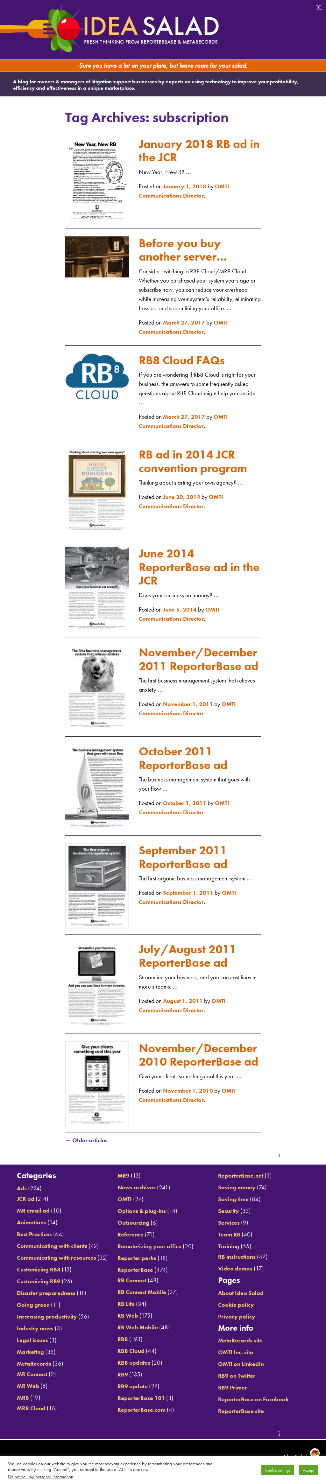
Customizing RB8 (36, 1279)
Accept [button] (308, 1470)
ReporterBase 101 (140, 1399)
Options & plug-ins (141, 1211)
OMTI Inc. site (237, 1353)
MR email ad (30, 1211)
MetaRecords (30, 1373)
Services (230, 1223)
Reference (129, 1235)
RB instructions (239, 1257)
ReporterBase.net (242, 1176)
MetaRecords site (242, 1341)
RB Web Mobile (137, 1328)
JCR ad (22, 1199)
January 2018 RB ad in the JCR (195, 148)
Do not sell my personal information (40, 1477)
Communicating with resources (54, 1258)
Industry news (32, 1338)
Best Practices (31, 1235)
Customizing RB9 (36, 1291)
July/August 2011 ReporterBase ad (190, 957)
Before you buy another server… (185, 247)
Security (230, 1211)
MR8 (19, 1407)
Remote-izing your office (149, 1247)
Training (230, 1247)
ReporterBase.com (140, 1410)
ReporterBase (134, 1270)
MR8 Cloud (28, 1418)
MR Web (24, 1396)
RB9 (121, 1375)
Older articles (86, 1142)
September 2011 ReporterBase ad (185, 858)
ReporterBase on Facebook (255, 1400)
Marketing (27, 1362)
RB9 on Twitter (239, 1376)
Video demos (236, 1269)
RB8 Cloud (130, 1351)
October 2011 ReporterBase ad (185, 759)
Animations (28, 1223)
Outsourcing (132, 1223)
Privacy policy (238, 1317)
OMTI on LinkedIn (243, 1364)
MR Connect (29, 1384)
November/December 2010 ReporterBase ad (199, 1062)
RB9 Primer (234, 1388)
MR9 (122, 1176)
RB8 (121, 1340)
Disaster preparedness (43, 1303)
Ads (18, 1189)
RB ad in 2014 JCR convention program (196, 458)
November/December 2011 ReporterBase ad (199, 663)
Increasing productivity (44, 1326)
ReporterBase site (242, 1412)
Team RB (231, 1235)
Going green (30, 1315)
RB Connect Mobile (141, 1293)
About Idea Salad (242, 1294)
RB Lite (125, 1304)
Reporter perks (136, 1259)
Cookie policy (237, 1305)
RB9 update (131, 1387)
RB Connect (131, 1281)
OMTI (123, 1200)
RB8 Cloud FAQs (184, 358)
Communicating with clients (50, 1246)
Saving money (238, 1188)
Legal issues (29, 1350)
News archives (135, 1188)
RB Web (127, 1316)
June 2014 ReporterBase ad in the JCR (192, 564)
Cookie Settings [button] (277, 1470)
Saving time (235, 1200)
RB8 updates (133, 1363)
